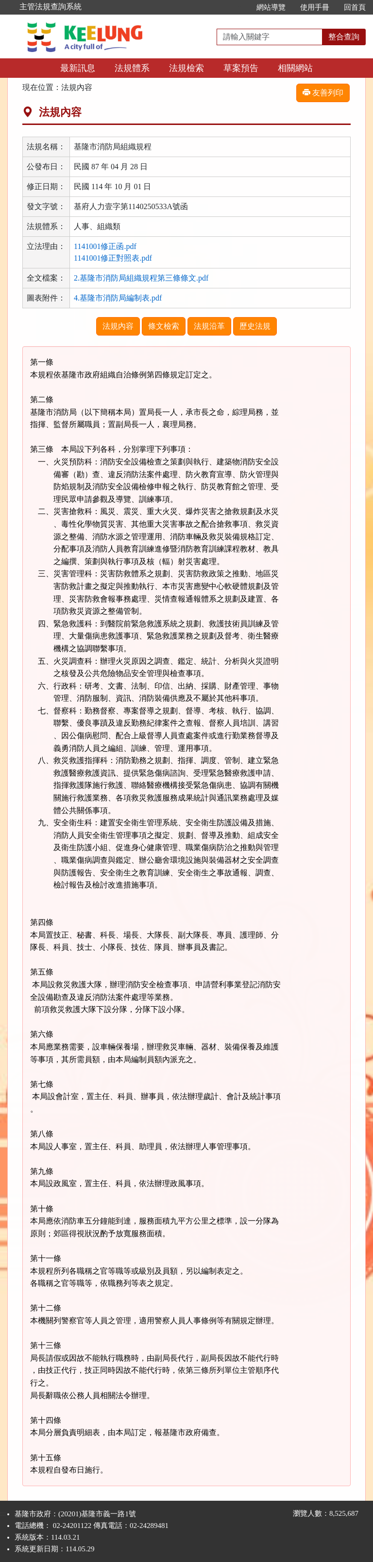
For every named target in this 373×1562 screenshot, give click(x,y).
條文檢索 (163, 326)
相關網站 (295, 68)
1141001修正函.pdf (105, 246)
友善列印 (323, 93)
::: (239, 7)
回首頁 (355, 7)
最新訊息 (77, 68)
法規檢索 (186, 68)
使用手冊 (314, 7)
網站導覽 (271, 7)
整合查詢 (343, 37)
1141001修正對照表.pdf (113, 258)
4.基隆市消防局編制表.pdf (118, 298)
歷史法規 (255, 326)
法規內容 (118, 326)
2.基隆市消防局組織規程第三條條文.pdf (141, 278)
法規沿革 (209, 326)
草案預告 (240, 68)
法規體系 (132, 68)
